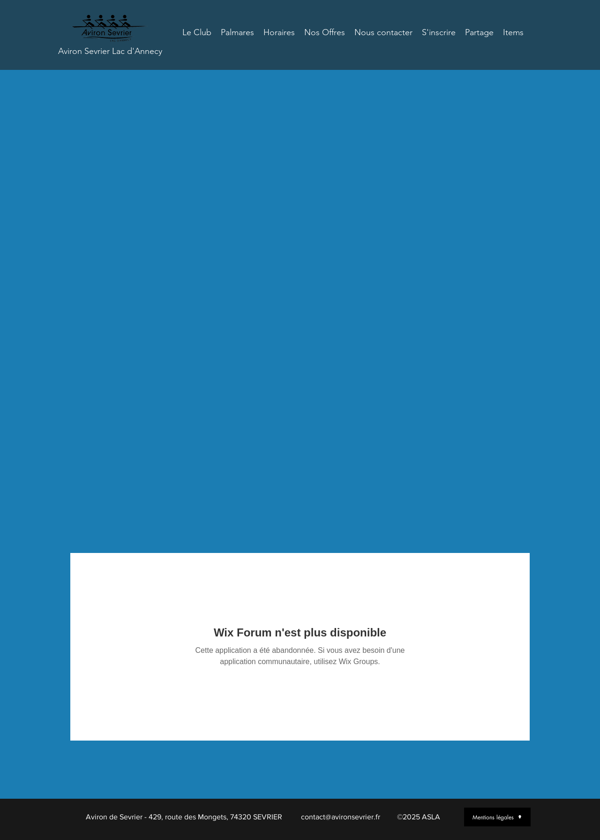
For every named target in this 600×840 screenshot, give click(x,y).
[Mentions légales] (497, 817)
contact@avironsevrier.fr (340, 817)
